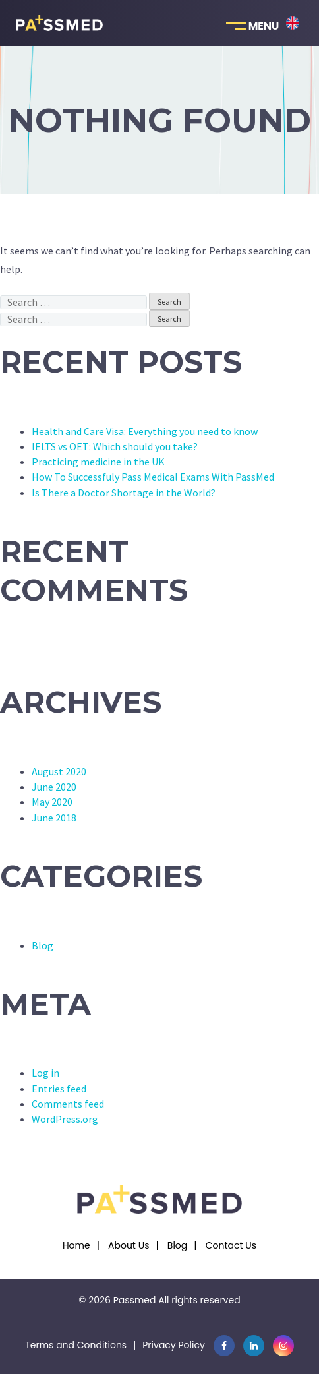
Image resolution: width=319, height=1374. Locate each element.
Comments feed (68, 1103)
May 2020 (52, 801)
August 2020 (59, 771)
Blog (42, 945)
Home (76, 1245)
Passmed (134, 1300)
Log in (45, 1072)
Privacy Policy (173, 1345)
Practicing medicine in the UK (98, 461)
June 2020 (54, 786)
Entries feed (59, 1088)
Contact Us (231, 1245)
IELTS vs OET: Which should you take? (115, 446)
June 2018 (54, 817)
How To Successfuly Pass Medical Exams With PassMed (153, 476)
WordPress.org (65, 1118)
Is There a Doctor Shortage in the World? (124, 492)
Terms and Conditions (76, 1345)
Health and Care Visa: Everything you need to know (145, 431)
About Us (128, 1245)
